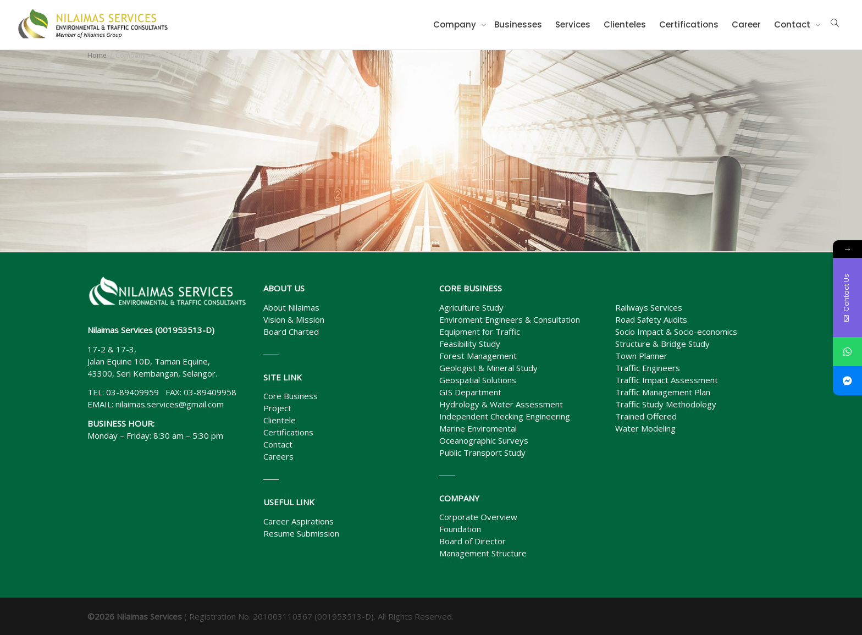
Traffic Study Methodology (665, 404)
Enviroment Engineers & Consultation (509, 319)
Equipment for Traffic (479, 331)
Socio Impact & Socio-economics (676, 331)
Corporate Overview (478, 516)
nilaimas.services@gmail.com (169, 404)
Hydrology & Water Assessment (501, 404)
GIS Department (470, 391)
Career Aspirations (298, 521)
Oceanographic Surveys (483, 440)
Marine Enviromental (478, 428)
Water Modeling (645, 428)
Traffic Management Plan (662, 391)
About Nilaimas (291, 307)
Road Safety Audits (651, 319)
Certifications (689, 24)
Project (277, 407)
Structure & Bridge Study (662, 343)
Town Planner (641, 355)
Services (572, 24)
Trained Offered (646, 416)
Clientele (279, 420)
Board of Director (472, 540)
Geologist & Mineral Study (488, 367)
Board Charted (291, 331)
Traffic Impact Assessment (666, 379)
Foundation (460, 528)
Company (455, 24)
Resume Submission (301, 533)
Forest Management (478, 355)
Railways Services (648, 307)
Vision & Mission (293, 319)
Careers (278, 456)
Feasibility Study (469, 343)
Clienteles (625, 24)
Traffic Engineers (647, 367)
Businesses (518, 24)
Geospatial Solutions (477, 379)
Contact (793, 24)
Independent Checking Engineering (504, 416)
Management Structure (483, 553)
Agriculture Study (471, 307)
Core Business (290, 395)
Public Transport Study (482, 452)
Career (746, 24)
